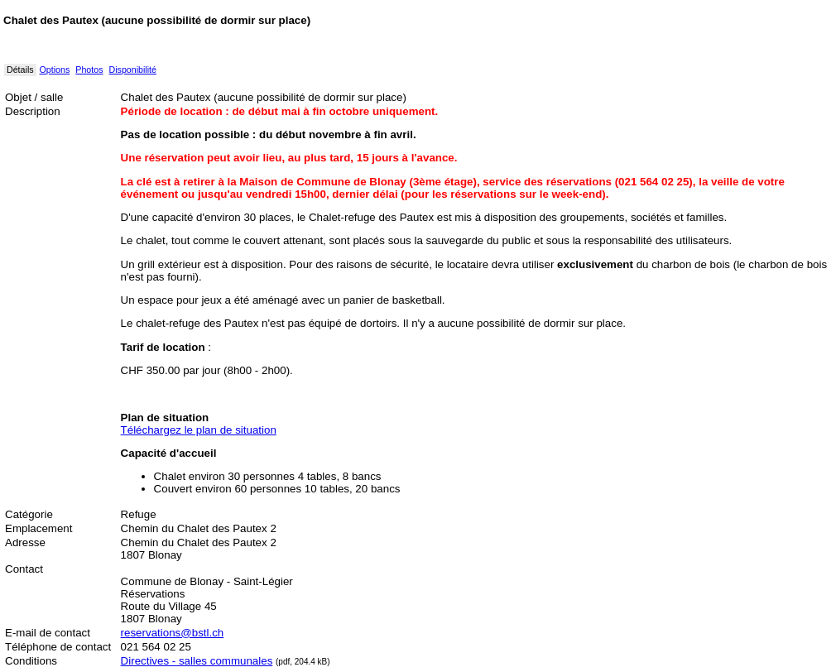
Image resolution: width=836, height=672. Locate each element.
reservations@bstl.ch (172, 632)
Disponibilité (132, 69)
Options (55, 69)
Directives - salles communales (197, 661)
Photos (89, 69)
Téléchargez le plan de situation (198, 430)
